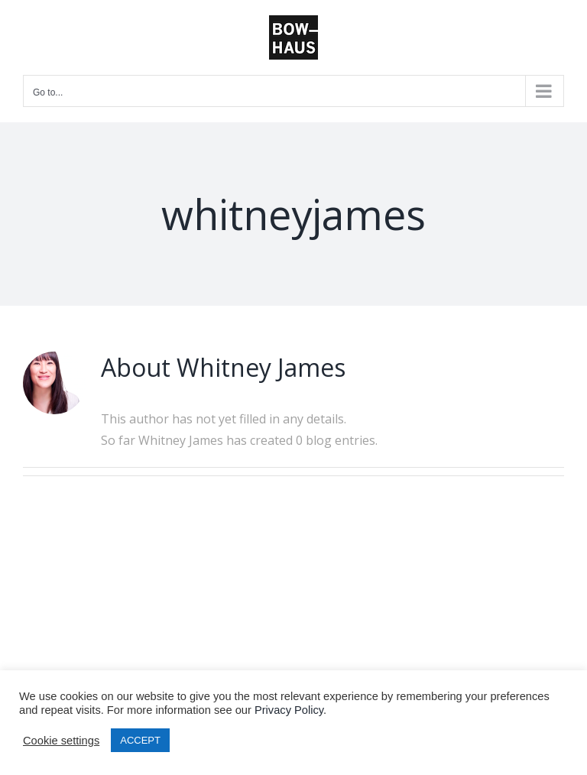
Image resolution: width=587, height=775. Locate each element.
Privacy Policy (289, 710)
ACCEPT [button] (140, 740)
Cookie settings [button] (61, 740)
